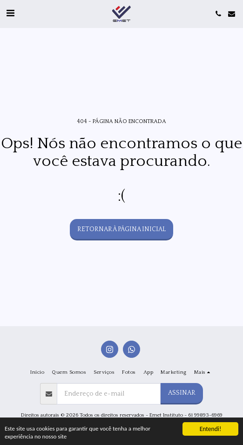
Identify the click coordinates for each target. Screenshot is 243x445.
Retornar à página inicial (121, 229)
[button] (10, 13)
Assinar (182, 393)
